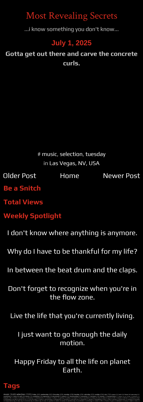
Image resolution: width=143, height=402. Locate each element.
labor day (20, 401)
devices (135, 396)
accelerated (80, 401)
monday (66, 394)
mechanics (93, 396)
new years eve (75, 399)
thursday (56, 394)
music (49, 154)
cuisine (41, 399)
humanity (137, 399)
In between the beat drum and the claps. (72, 270)
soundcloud (6, 396)
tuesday (95, 154)
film (102, 401)
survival (63, 401)
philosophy (8, 399)
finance (107, 401)
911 (26, 399)
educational (55, 396)
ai (125, 396)
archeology (89, 401)
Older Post (19, 175)
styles (131, 401)
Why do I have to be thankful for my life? (72, 251)
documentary (48, 399)
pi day (14, 399)
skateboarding (74, 396)
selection (71, 154)
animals (114, 399)
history (93, 398)
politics (69, 398)
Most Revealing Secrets (71, 15)
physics (64, 396)
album (55, 398)
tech (120, 394)
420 (114, 398)
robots (104, 398)
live (129, 396)
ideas (15, 398)
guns (112, 401)
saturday (87, 394)
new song (134, 394)
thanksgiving (98, 399)
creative (96, 401)
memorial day (28, 401)
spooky (90, 399)
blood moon (122, 399)
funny (15, 396)
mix (105, 394)
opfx (21, 396)
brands (119, 398)
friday (34, 394)
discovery (30, 398)
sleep (120, 396)
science (113, 394)
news (99, 398)
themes (21, 399)
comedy (102, 396)
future (126, 394)
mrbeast (48, 398)
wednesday (44, 394)
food (138, 398)
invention (22, 398)
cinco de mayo (33, 399)
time (104, 399)
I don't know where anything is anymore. (72, 232)
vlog (109, 399)
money (126, 401)
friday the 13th (7, 398)
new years (66, 399)
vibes (136, 401)
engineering (46, 396)
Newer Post (121, 175)
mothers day (38, 401)
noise (44, 401)
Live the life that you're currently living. (72, 315)
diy (81, 398)
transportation (111, 396)
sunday (97, 394)
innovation (84, 396)
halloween (119, 401)
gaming (62, 398)
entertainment (39, 398)
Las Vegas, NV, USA (74, 163)
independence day (10, 401)
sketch (57, 401)
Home (69, 175)
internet (125, 398)
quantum (51, 401)
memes (27, 396)
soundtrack (87, 398)
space (109, 398)
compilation (36, 396)
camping (130, 399)
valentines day (71, 401)
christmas (132, 398)
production (84, 399)
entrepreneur (57, 399)
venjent (75, 398)
